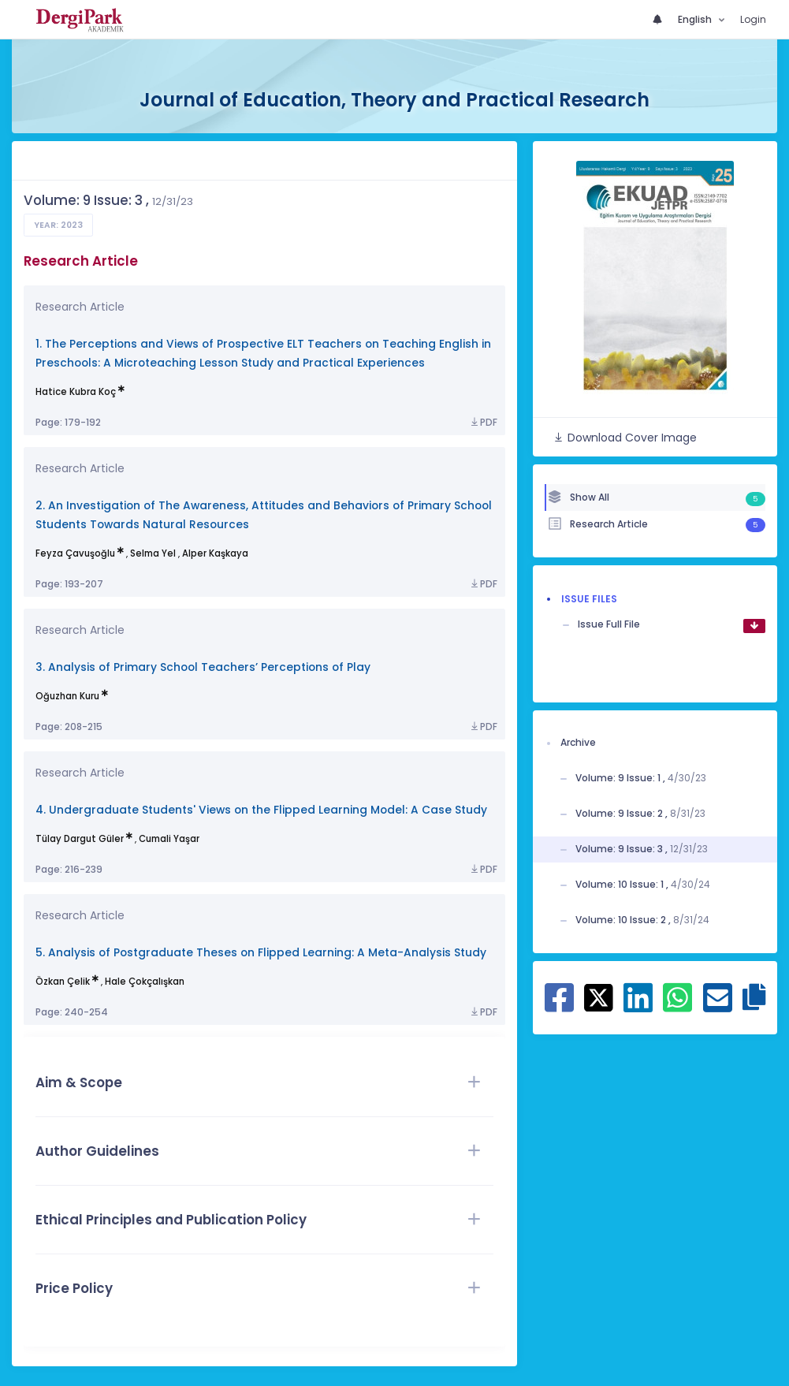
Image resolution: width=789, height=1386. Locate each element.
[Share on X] (598, 996)
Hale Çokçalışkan (144, 981)
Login (753, 19)
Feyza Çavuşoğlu (75, 553)
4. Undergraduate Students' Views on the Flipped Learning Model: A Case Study (261, 810)
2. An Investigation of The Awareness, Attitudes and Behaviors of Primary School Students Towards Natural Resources (263, 515)
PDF (483, 422)
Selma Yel (153, 553)
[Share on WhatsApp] (677, 1006)
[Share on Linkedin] (638, 1006)
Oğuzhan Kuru (67, 696)
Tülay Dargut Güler (79, 839)
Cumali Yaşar (169, 839)
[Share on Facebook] (559, 1006)
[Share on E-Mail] (717, 1006)
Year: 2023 (58, 225)
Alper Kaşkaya (215, 553)
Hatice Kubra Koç (75, 392)
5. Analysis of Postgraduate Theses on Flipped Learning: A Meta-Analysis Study (260, 952)
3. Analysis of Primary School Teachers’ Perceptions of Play (202, 667)
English (696, 19)
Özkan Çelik (62, 981)
